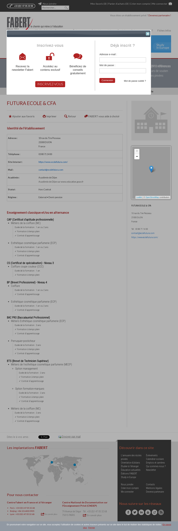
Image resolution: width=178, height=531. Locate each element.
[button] (147, 33)
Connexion (107, 80)
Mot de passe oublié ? (135, 81)
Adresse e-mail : (108, 54)
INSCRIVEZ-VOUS (50, 84)
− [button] (137, 156)
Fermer (91, 528)
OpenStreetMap (152, 197)
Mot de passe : (107, 65)
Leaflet (139, 197)
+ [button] (137, 151)
